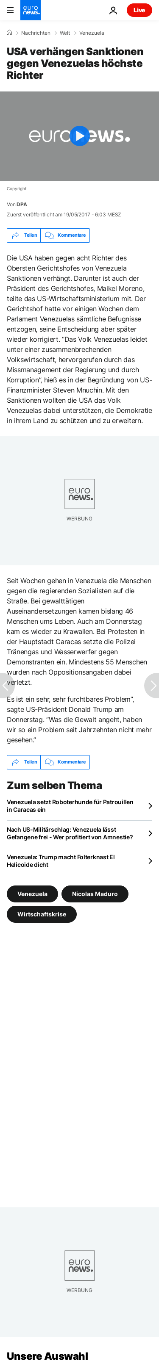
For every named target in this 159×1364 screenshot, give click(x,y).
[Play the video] (79, 136)
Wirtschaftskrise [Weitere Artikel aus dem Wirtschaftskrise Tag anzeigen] (41, 914)
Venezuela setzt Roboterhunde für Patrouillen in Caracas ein (70, 805)
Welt (65, 33)
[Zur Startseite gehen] (30, 10)
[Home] (9, 33)
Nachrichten (35, 33)
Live (139, 10)
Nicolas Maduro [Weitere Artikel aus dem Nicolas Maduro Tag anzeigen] (95, 893)
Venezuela (91, 33)
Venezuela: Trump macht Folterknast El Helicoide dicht (61, 860)
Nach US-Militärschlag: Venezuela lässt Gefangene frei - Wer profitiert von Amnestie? (70, 833)
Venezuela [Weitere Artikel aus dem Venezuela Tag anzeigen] (32, 893)
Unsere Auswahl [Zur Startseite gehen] (47, 1356)
